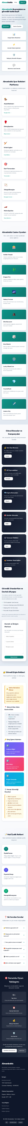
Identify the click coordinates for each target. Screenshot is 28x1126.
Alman (7, 2)
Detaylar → (8, 478)
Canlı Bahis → (7, 155)
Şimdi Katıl (6, 26)
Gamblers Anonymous (9, 1050)
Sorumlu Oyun (5, 1106)
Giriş (15, 2)
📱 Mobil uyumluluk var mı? (11, 956)
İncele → (8, 456)
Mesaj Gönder (14, 657)
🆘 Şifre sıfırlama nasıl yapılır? (12, 963)
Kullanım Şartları (6, 1111)
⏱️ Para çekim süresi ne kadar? (13, 942)
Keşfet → (8, 568)
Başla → (8, 523)
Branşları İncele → (8, 197)
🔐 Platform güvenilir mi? (11, 928)
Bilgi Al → (8, 501)
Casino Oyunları (17, 26)
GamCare (21, 1050)
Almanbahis (7, 1063)
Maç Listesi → (7, 134)
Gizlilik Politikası (5, 1108)
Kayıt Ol (23, 2)
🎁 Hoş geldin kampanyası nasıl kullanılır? (13, 949)
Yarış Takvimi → (8, 218)
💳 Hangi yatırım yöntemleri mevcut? (12, 935)
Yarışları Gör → (7, 112)
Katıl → (7, 546)
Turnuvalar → (7, 176)
